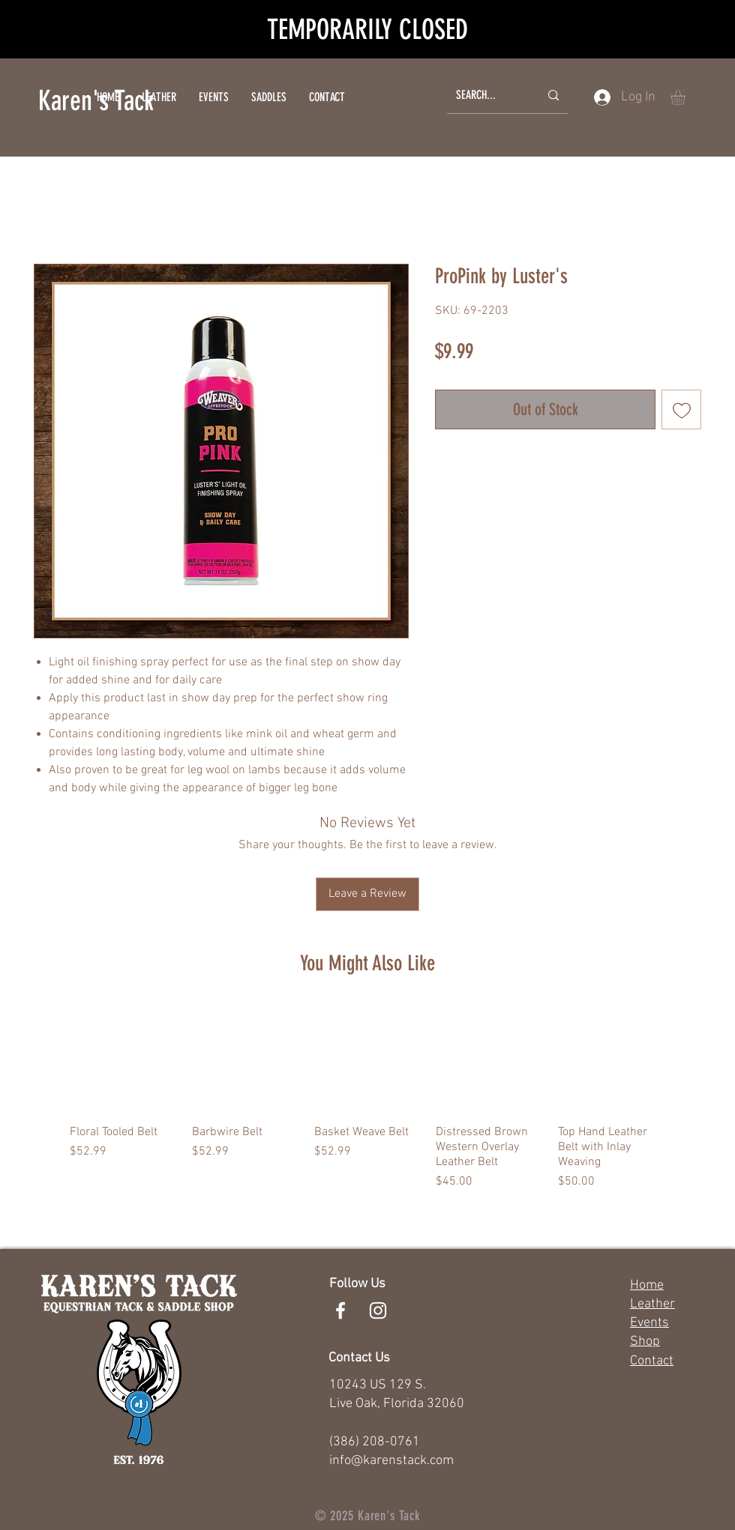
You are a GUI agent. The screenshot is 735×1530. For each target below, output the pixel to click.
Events (649, 1323)
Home (647, 1285)
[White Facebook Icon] (340, 1310)
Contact (652, 1361)
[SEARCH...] (486, 95)
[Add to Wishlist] (681, 409)
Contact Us (359, 1358)
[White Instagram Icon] (378, 1310)
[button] (686, 97)
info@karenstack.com (391, 1461)
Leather (652, 1304)
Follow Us (357, 1284)
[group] (367, 1098)
